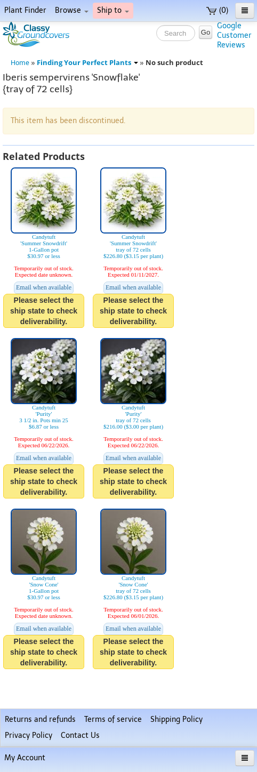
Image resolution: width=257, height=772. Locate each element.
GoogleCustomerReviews (234, 35)
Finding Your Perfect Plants (87, 62)
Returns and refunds (40, 719)
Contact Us (80, 735)
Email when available (43, 287)
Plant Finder (25, 10)
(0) (217, 10)
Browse (72, 10)
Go (205, 32)
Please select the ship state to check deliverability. (43, 311)
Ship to (113, 10)
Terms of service (113, 719)
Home (20, 63)
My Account (24, 757)
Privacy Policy (28, 735)
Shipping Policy (176, 719)
